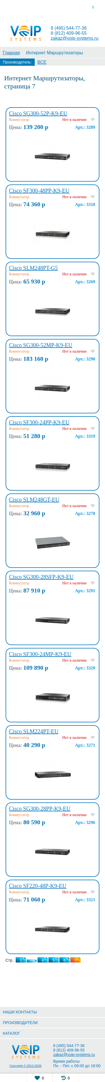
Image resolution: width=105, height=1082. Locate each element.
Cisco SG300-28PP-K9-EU (39, 808)
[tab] (13, 8)
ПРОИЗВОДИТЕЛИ (20, 1022)
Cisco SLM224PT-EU (34, 731)
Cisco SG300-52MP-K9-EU (40, 345)
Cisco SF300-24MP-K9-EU (40, 654)
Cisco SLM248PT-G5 (33, 268)
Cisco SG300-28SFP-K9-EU (41, 577)
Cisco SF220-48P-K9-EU (37, 886)
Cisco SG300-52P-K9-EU (38, 113)
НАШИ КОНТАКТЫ (20, 1012)
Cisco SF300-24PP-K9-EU (39, 422)
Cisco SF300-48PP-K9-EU (39, 191)
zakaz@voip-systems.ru (74, 38)
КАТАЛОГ (11, 1033)
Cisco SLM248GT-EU (34, 499)
